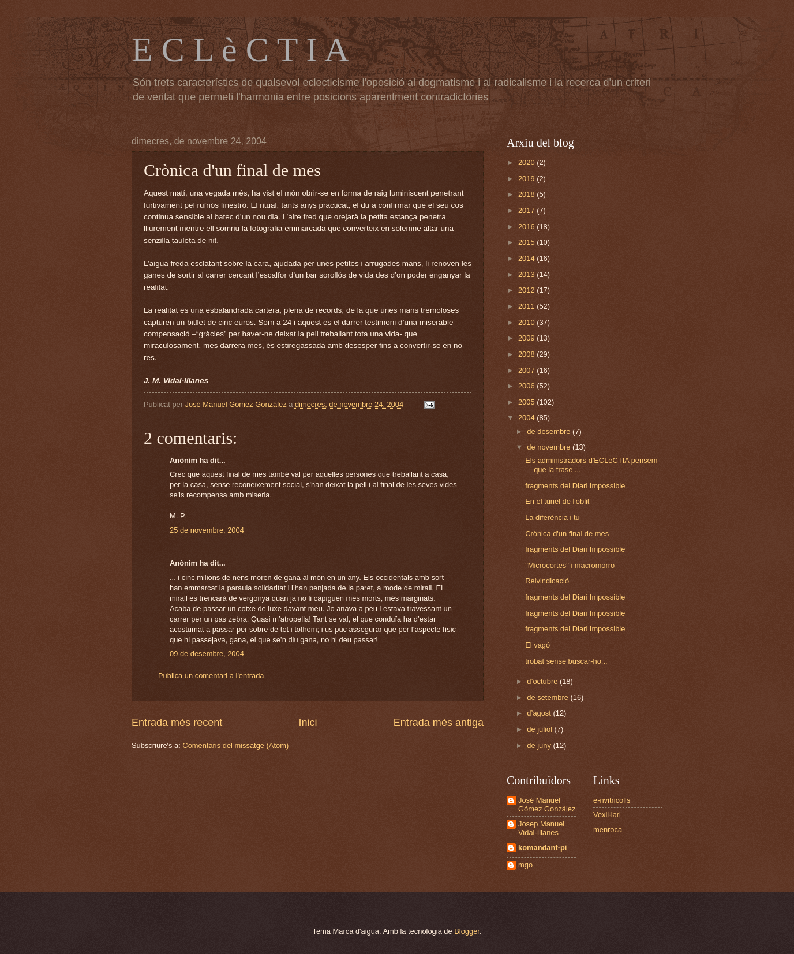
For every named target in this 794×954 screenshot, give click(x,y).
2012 (527, 290)
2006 (527, 385)
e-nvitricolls (611, 800)
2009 (527, 338)
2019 (527, 178)
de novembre (549, 447)
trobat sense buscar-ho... (566, 661)
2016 (527, 226)
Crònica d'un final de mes (567, 533)
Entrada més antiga (439, 722)
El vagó (537, 645)
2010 (527, 322)
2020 (527, 162)
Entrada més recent (177, 722)
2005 (527, 402)
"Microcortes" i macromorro (570, 565)
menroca (607, 829)
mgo (525, 865)
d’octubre (543, 681)
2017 (527, 210)
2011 (527, 306)
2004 (527, 417)
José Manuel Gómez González (546, 804)
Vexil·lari (607, 814)
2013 (527, 274)
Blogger (467, 931)
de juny (540, 745)
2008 (527, 354)
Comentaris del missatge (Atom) (235, 745)
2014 (527, 258)
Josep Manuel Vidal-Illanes (541, 828)
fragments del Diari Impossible (575, 485)
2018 (527, 194)
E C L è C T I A (240, 50)
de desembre (549, 431)
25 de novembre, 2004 (207, 530)
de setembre (548, 697)
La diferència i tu (552, 517)
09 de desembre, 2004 (207, 653)
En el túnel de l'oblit (557, 501)
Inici (307, 722)
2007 (527, 370)
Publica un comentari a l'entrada (211, 675)
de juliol (540, 729)
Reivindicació (547, 581)
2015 (527, 242)
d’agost (540, 713)
